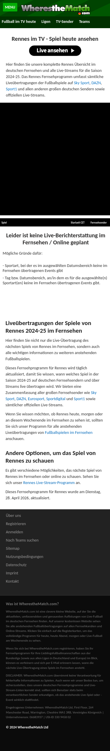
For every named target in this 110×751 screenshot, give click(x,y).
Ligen (45, 21)
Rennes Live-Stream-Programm (49, 482)
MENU (10, 7)
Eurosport (36, 398)
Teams (84, 21)
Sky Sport (81, 82)
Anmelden (14, 532)
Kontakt (12, 581)
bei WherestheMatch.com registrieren (50, 648)
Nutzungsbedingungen (24, 556)
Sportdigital (55, 398)
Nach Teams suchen (22, 540)
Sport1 (11, 89)
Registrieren (16, 523)
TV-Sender (65, 21)
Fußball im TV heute (19, 21)
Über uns (13, 515)
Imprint (12, 573)
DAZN (96, 82)
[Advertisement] (55, 159)
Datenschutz (16, 564)
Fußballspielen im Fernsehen (68, 432)
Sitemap (12, 548)
